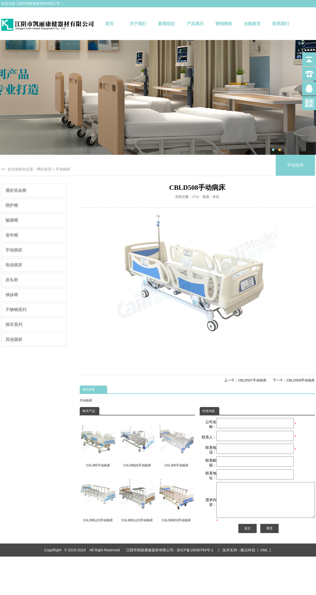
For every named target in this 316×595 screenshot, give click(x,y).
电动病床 (13, 265)
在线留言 (252, 23)
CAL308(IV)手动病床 (176, 497)
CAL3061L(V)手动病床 (137, 497)
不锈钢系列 (15, 309)
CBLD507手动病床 (252, 380)
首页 (109, 23)
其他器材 (13, 339)
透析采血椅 (15, 190)
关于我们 (138, 23)
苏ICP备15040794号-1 (196, 562)
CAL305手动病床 (98, 442)
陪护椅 (11, 205)
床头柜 (11, 280)
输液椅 (11, 220)
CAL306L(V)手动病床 (98, 497)
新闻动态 (166, 23)
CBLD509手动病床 (300, 380)
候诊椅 (11, 295)
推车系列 (13, 324)
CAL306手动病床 (176, 442)
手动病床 (63, 169)
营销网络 (223, 23)
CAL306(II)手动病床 (137, 442)
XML (264, 562)
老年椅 (11, 235)
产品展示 (195, 23)
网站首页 (44, 169)
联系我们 (280, 23)
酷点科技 (248, 562)
